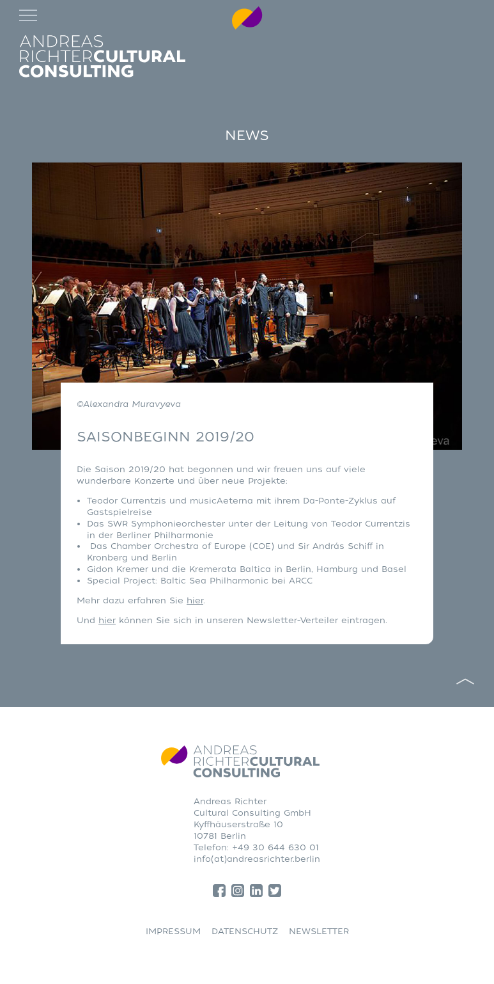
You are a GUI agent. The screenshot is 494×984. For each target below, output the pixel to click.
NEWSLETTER (319, 931)
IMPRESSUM (173, 931)
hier (195, 600)
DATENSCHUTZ (245, 931)
